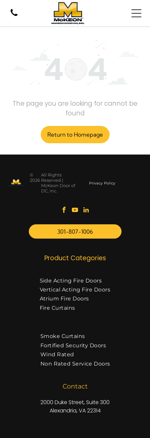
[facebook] (64, 210)
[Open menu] (136, 13)
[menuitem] (102, 182)
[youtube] (75, 210)
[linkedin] (86, 210)
